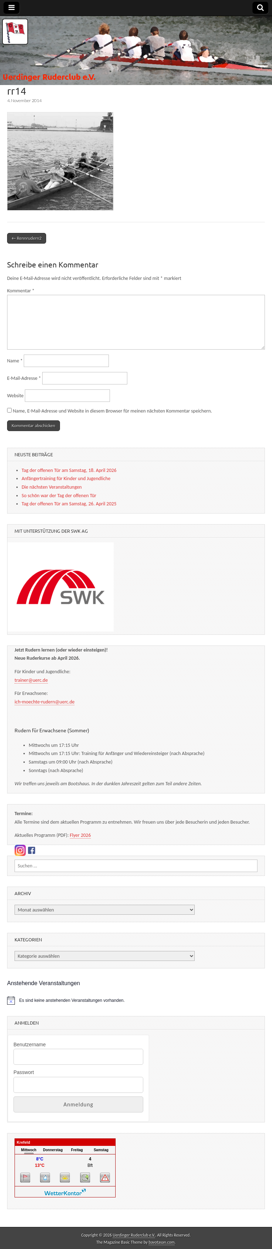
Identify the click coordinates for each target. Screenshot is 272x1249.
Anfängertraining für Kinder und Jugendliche (66, 478)
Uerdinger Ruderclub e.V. (134, 1235)
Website (15, 396)
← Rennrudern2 (26, 238)
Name (15, 361)
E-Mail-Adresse (24, 378)
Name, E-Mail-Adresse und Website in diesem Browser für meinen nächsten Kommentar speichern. (112, 411)
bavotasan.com (161, 1242)
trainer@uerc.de (31, 680)
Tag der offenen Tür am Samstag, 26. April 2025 (69, 504)
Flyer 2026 (80, 835)
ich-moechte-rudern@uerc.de (44, 702)
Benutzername (29, 1044)
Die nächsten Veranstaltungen (52, 487)
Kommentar (20, 291)
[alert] (136, 1000)
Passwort (23, 1072)
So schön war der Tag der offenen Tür (59, 496)
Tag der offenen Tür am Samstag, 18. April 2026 (69, 470)
